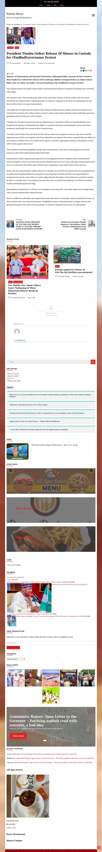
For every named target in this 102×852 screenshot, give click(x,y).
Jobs (55, 5)
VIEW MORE (18, 736)
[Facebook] (81, 71)
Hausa (49, 5)
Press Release (18, 282)
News (41, 5)
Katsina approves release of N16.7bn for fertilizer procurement (73, 271)
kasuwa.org (70, 445)
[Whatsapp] (86, 71)
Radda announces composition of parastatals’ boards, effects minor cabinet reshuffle (37, 582)
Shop (62, 5)
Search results (12, 577)
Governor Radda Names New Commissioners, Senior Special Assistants (48, 754)
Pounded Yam (13, 820)
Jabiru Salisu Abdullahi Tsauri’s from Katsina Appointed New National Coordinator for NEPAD (50, 616)
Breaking (10, 48)
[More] (91, 71)
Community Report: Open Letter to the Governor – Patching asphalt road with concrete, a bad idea (54, 758)
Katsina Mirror (15, 13)
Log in (9, 580)
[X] (84, 71)
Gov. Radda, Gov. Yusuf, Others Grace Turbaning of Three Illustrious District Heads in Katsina (24, 289)
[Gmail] (88, 71)
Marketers (10, 378)
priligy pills (11, 754)
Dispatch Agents (13, 374)
